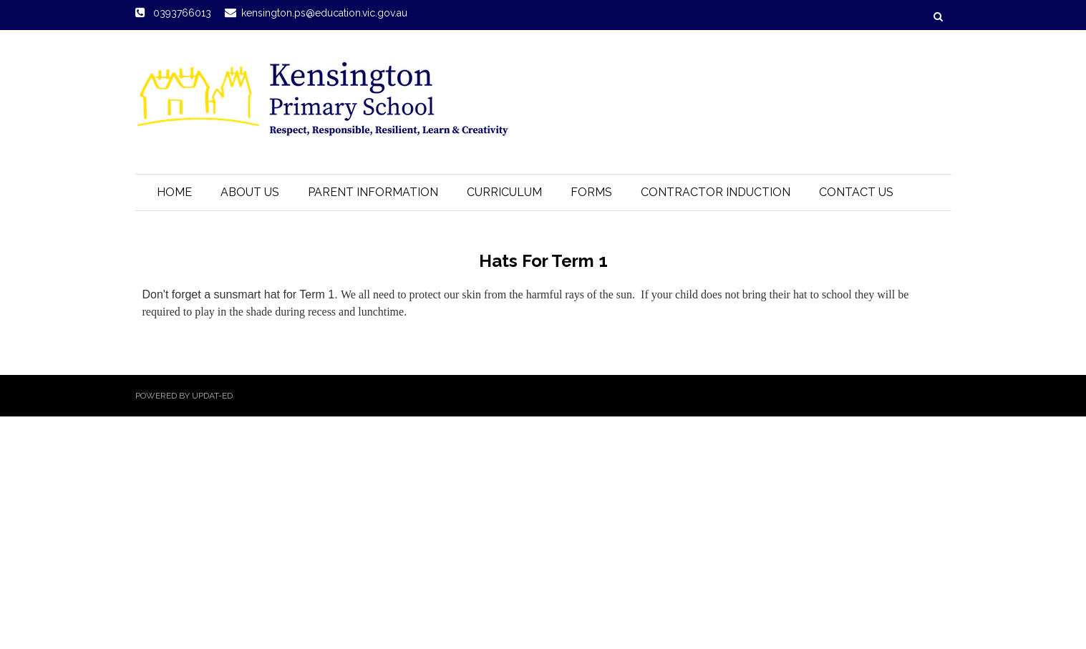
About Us (249, 192)
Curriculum (504, 192)
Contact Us (856, 192)
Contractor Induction (715, 192)
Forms (591, 192)
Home (174, 192)
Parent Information (373, 192)
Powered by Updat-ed (184, 396)
